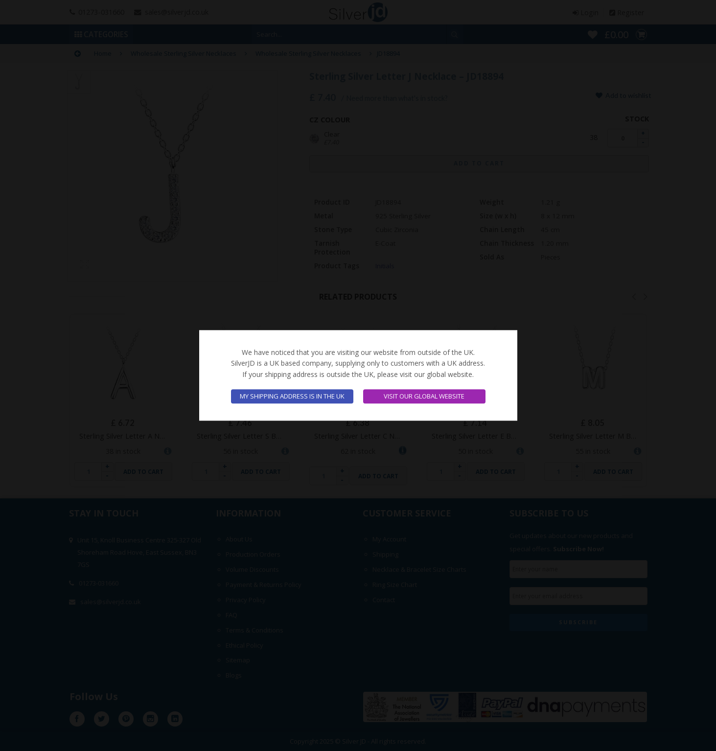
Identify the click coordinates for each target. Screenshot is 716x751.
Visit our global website (424, 396)
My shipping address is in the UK (292, 396)
